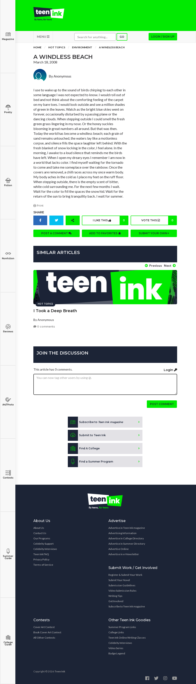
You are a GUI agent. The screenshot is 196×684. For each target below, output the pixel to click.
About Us (38, 527)
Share (38, 213)
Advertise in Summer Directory (126, 543)
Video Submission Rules (122, 590)
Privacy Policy (41, 559)
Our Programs (41, 538)
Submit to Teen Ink (87, 434)
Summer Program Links (122, 626)
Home (37, 48)
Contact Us (39, 532)
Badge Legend (116, 653)
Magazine (8, 36)
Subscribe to (95, 421)
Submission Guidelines (121, 585)
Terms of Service (43, 564)
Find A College (84, 448)
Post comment (162, 403)
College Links (116, 632)
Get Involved (115, 600)
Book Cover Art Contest (47, 632)
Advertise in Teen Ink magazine (126, 527)
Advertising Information (122, 532)
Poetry (8, 109)
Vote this (159, 221)
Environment (82, 48)
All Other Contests (44, 637)
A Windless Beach (112, 48)
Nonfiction (8, 255)
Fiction (8, 182)
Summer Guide (8, 554)
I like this (110, 221)
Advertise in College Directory (126, 538)
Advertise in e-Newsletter (123, 553)
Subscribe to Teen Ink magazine (126, 606)
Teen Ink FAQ (41, 553)
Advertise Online (118, 548)
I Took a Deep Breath (55, 310)
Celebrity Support (43, 543)
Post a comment (56, 234)
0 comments (44, 326)
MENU (43, 37)
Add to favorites (105, 234)
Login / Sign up (162, 37)
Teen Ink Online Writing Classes (127, 637)
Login (170, 369)
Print (38, 206)
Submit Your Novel (119, 579)
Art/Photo (8, 401)
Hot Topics (56, 48)
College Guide (8, 640)
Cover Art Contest (44, 626)
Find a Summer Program (90, 461)
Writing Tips (115, 595)
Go (122, 37)
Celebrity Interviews (45, 548)
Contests (8, 474)
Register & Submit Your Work (125, 574)
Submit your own (154, 234)
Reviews (8, 328)
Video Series (115, 647)
